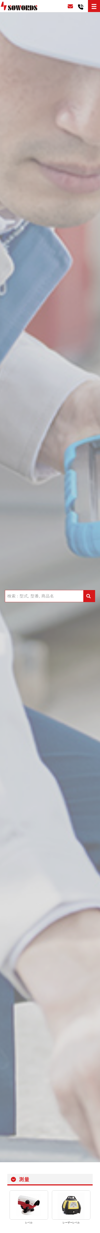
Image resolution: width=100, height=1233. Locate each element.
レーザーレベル (71, 1222)
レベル (29, 1222)
